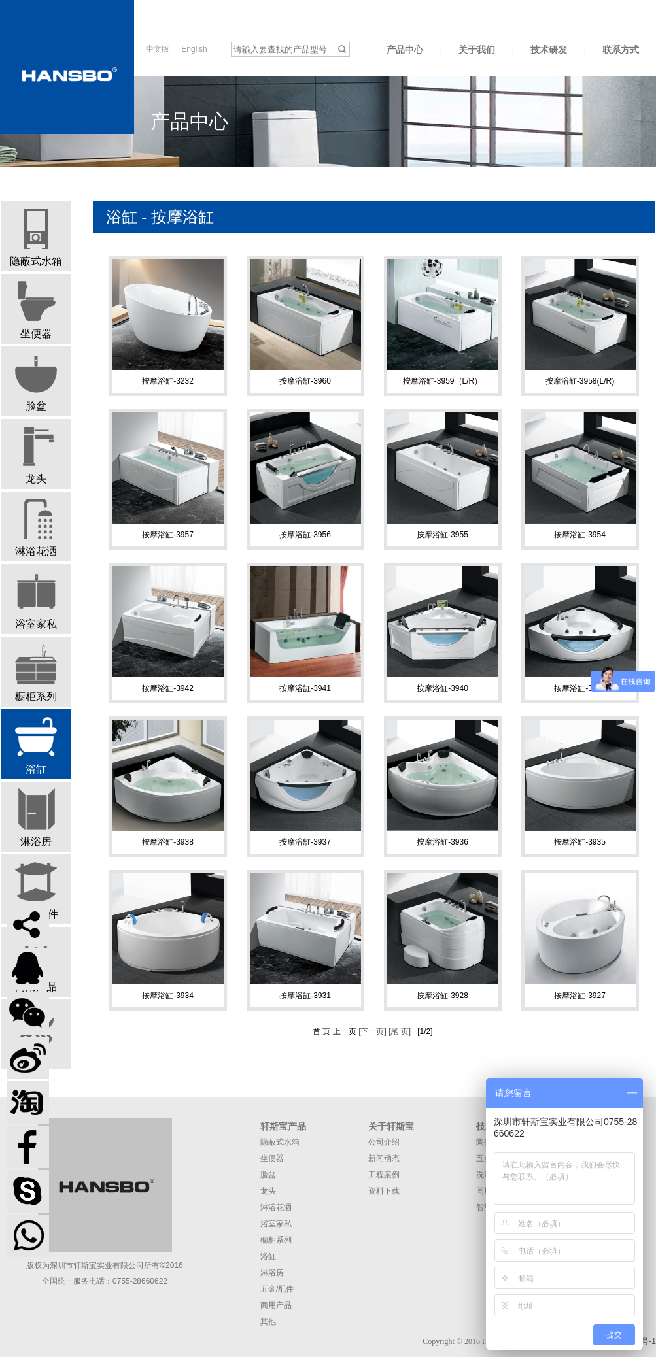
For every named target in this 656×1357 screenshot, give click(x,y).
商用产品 (276, 1305)
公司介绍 (384, 1142)
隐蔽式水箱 (36, 237)
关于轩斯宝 (391, 1126)
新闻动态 (384, 1158)
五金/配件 (36, 890)
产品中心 (405, 49)
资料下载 (384, 1191)
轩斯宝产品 (283, 1126)
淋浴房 (36, 817)
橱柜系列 (36, 672)
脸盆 (36, 382)
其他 (268, 1321)
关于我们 (476, 49)
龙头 (36, 455)
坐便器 (36, 309)
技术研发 (548, 49)
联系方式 (620, 49)
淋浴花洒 (36, 527)
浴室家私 (36, 600)
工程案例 (384, 1174)
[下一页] (371, 1031)
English (194, 49)
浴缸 (36, 745)
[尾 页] (399, 1031)
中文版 (157, 49)
